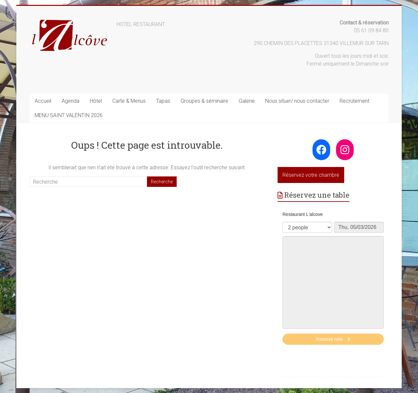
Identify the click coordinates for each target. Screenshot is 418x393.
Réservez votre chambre (310, 175)
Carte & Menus (129, 101)
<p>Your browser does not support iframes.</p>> (333, 278)
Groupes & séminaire (204, 101)
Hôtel (96, 101)
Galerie (247, 101)
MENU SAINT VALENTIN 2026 (69, 115)
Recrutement (354, 101)
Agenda (70, 101)
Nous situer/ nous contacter (297, 101)
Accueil (43, 101)
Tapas (163, 101)
